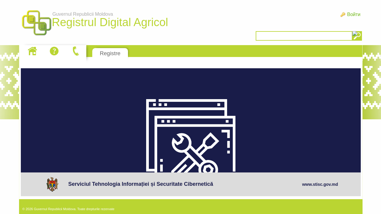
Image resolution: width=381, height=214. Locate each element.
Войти (353, 14)
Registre (110, 53)
